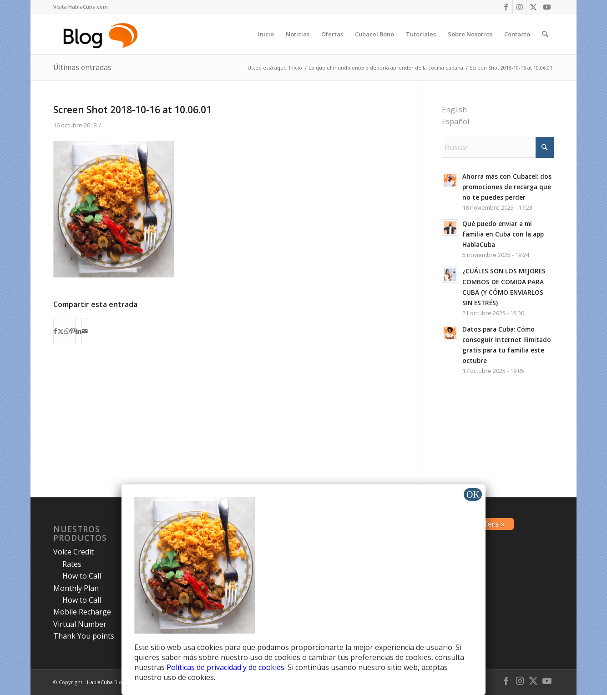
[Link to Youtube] (547, 7)
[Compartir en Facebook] (55, 331)
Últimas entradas (82, 67)
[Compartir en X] (60, 331)
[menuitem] (80, 7)
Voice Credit (73, 552)
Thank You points (83, 636)
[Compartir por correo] (85, 331)
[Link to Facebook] (505, 7)
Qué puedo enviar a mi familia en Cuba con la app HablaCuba (503, 234)
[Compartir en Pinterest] (72, 331)
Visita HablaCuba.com (80, 6)
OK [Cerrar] (473, 494)
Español (455, 121)
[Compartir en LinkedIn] (78, 331)
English (454, 110)
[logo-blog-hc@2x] (102, 34)
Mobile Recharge (82, 612)
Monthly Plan (76, 588)
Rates (71, 564)
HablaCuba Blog (106, 682)
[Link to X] (533, 7)
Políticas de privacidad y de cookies (225, 667)
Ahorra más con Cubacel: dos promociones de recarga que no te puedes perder (506, 186)
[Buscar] (545, 34)
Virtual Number (79, 624)
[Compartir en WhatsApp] (67, 331)
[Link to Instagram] (519, 7)
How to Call (81, 576)
